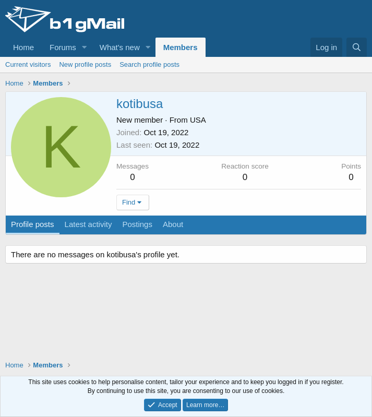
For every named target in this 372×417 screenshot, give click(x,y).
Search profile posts (149, 64)
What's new (120, 47)
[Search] (356, 47)
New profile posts (85, 64)
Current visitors (28, 64)
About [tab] (173, 224)
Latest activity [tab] (88, 224)
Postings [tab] (137, 224)
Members (180, 47)
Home (23, 47)
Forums (63, 47)
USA (198, 119)
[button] (84, 47)
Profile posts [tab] (32, 224)
